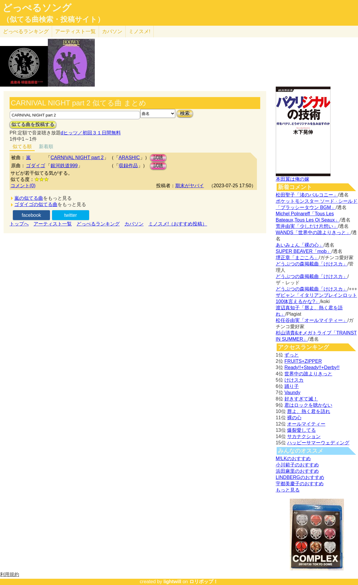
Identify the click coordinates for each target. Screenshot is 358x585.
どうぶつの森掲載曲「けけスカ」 (312, 263)
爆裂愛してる (301, 430)
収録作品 (128, 165)
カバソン (112, 31)
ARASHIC (129, 157)
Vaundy (292, 392)
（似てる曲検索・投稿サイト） (53, 19)
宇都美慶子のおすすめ (300, 483)
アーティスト (75, 31)
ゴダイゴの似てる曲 (35, 204)
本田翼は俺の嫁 (292, 179)
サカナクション (304, 436)
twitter (70, 215)
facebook (31, 215)
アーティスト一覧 (52, 223)
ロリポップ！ (203, 581)
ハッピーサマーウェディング (318, 442)
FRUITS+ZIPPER (303, 361)
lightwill (172, 581)
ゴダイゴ (35, 165)
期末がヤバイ (189, 185)
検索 (185, 113)
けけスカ (294, 380)
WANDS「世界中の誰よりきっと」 (313, 232)
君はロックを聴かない (308, 405)
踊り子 (291, 386)
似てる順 (22, 146)
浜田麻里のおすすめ (297, 471)
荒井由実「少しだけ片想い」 (307, 226)
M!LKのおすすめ (293, 458)
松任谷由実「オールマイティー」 (312, 320)
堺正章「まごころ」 (297, 257)
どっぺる (26, 31)
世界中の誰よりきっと (308, 373)
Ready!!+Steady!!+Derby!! (311, 367)
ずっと (291, 354)
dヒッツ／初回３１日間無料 (91, 132)
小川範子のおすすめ (297, 464)
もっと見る (288, 489)
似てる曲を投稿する (32, 124)
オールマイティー (306, 423)
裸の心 (294, 417)
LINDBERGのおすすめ (300, 477)
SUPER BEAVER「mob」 (303, 251)
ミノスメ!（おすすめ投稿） (177, 223)
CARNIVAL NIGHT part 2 (77, 157)
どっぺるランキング (98, 223)
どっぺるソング (36, 7)
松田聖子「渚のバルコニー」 (307, 194)
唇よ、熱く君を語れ (308, 411)
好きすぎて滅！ (301, 398)
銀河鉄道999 (64, 165)
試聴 (158, 157)
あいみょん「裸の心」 (300, 245)
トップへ (19, 223)
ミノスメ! (139, 31)
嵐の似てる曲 (28, 198)
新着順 (46, 146)
